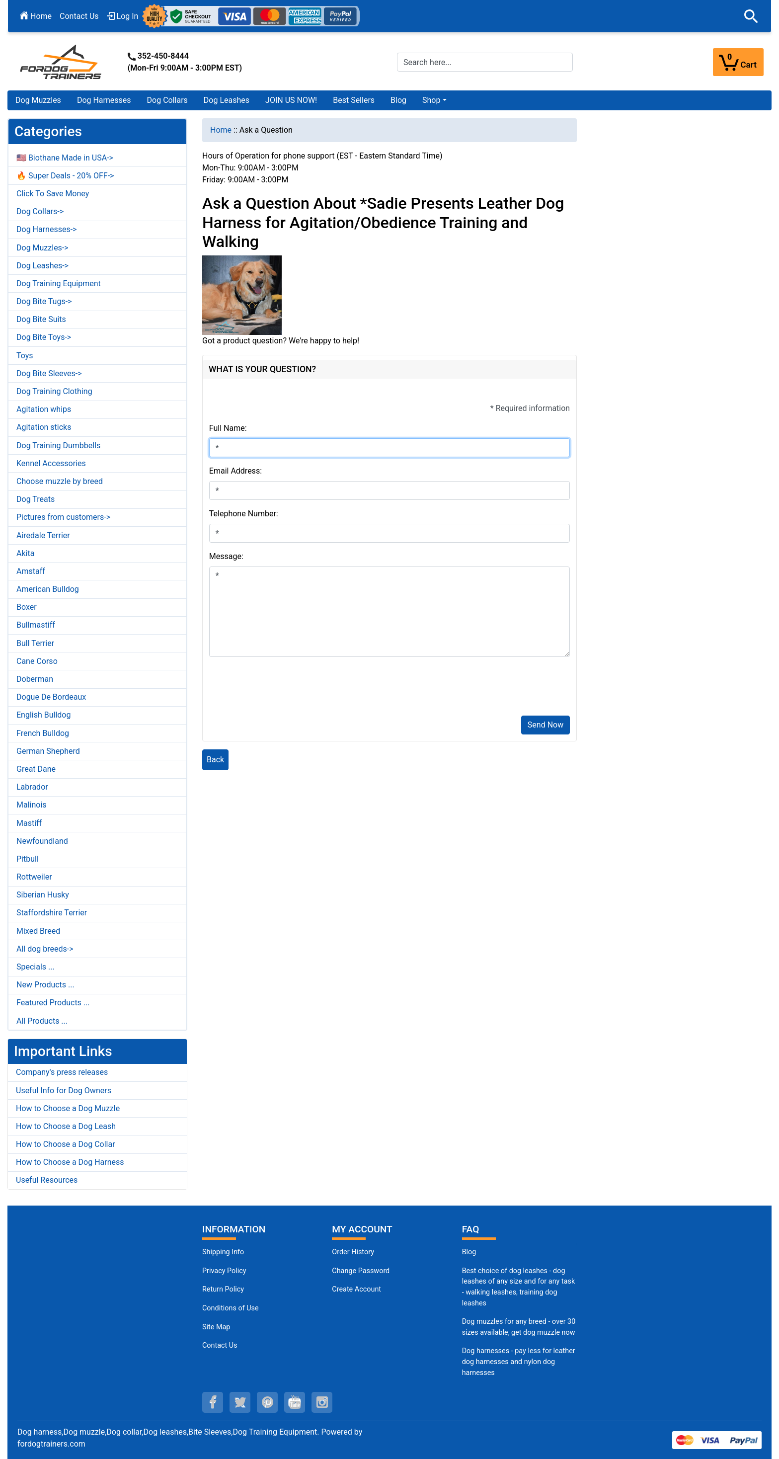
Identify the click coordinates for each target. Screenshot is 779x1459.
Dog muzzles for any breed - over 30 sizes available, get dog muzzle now (519, 1327)
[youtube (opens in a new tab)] (295, 1402)
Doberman (34, 679)
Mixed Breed (38, 931)
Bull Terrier (35, 643)
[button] (751, 16)
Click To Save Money (52, 193)
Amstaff (30, 571)
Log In (123, 16)
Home (36, 16)
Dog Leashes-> (42, 265)
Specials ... (35, 967)
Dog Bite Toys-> (43, 337)
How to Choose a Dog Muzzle (68, 1108)
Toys (24, 355)
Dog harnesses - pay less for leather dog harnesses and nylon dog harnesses (518, 1362)
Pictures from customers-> (63, 517)
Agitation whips (43, 409)
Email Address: (235, 471)
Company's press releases (62, 1072)
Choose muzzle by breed (59, 481)
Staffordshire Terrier (51, 912)
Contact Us (79, 16)
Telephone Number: (243, 513)
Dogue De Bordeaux (51, 697)
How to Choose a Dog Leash (66, 1126)
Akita (25, 553)
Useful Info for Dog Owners (63, 1090)
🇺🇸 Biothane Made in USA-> (64, 157)
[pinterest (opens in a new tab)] (267, 1402)
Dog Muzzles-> (42, 247)
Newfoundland (42, 841)
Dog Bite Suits (41, 319)
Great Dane (36, 769)
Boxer (26, 607)
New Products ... (45, 984)
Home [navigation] (221, 130)
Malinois (31, 805)
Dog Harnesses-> (46, 229)
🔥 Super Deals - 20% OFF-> (65, 175)
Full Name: (228, 428)
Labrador (32, 787)
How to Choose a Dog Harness (70, 1162)
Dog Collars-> (40, 211)
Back (215, 759)
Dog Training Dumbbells (58, 445)
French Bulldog (42, 733)
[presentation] (284, 688)
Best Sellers (354, 100)
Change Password (361, 1271)
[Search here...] (485, 62)
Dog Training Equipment (58, 283)
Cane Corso (37, 661)
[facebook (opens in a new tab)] (213, 1402)
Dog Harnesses (104, 100)
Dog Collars (167, 100)
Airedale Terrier (43, 535)
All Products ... (42, 1021)
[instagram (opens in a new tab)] (322, 1402)
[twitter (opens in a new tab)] (240, 1402)
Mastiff (29, 823)
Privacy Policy (224, 1271)
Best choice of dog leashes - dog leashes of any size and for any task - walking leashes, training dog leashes (518, 1287)
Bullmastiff (35, 625)
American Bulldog (47, 589)
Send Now (545, 725)
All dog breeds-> (45, 949)
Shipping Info (223, 1252)
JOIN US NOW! (291, 100)
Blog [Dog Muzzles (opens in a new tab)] (469, 1252)
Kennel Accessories (51, 463)
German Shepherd (48, 751)
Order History (353, 1252)
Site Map (216, 1327)
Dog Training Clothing (54, 391)
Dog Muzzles (38, 100)
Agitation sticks (43, 427)
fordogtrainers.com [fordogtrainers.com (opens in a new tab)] (51, 1444)
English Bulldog (43, 715)
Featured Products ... (53, 1002)
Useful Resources (47, 1180)
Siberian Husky (42, 894)
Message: (226, 556)
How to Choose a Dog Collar (65, 1144)
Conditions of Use (230, 1308)
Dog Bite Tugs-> (44, 301)
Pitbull (27, 859)
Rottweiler (34, 877)
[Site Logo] (61, 61)
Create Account (356, 1289)
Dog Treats (35, 499)
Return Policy (223, 1289)
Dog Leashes (226, 100)
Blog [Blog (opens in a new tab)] (398, 100)
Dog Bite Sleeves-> (49, 373)
